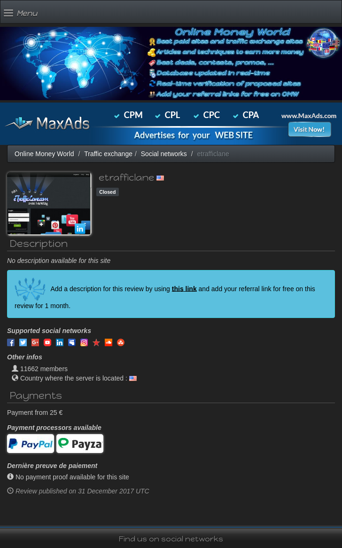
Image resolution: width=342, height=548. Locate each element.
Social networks (164, 154)
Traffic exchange (108, 154)
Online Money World (44, 154)
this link (184, 288)
